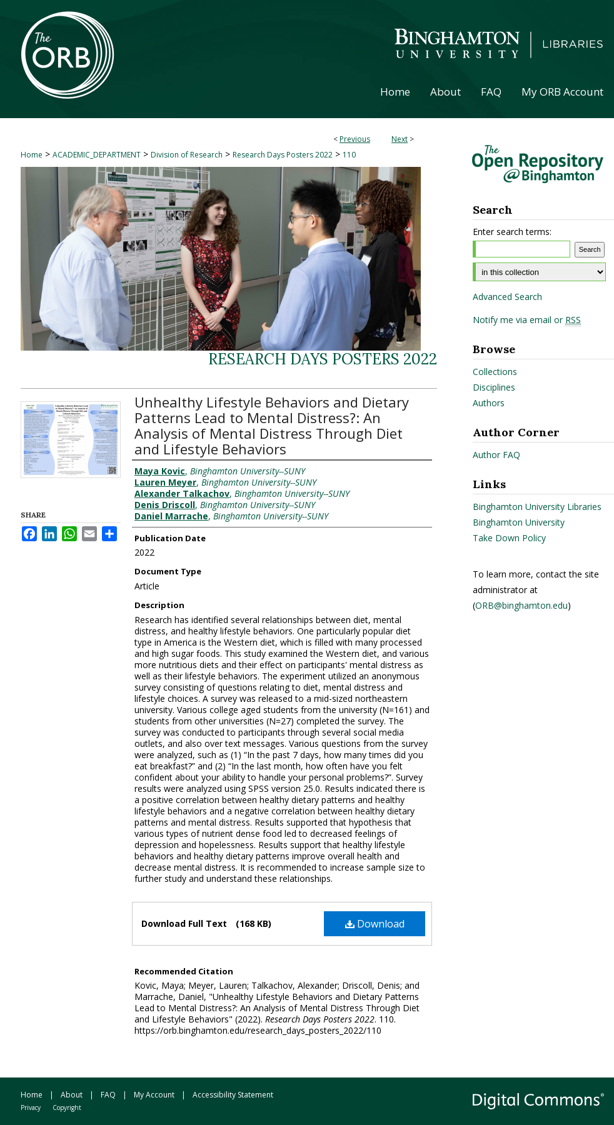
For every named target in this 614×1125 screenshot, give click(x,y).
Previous (355, 139)
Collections (495, 372)
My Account (154, 1094)
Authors (489, 403)
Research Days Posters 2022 (283, 154)
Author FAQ (496, 455)
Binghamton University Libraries (537, 506)
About (72, 1094)
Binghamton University (519, 522)
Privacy (31, 1107)
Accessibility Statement (233, 1094)
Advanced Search (507, 296)
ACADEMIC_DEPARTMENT (97, 154)
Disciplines (494, 387)
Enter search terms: (512, 232)
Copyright (67, 1107)
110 (349, 154)
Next (399, 139)
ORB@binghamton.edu (521, 605)
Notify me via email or (527, 320)
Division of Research (187, 154)
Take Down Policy (509, 538)
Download (375, 924)
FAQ (108, 1094)
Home (32, 154)
